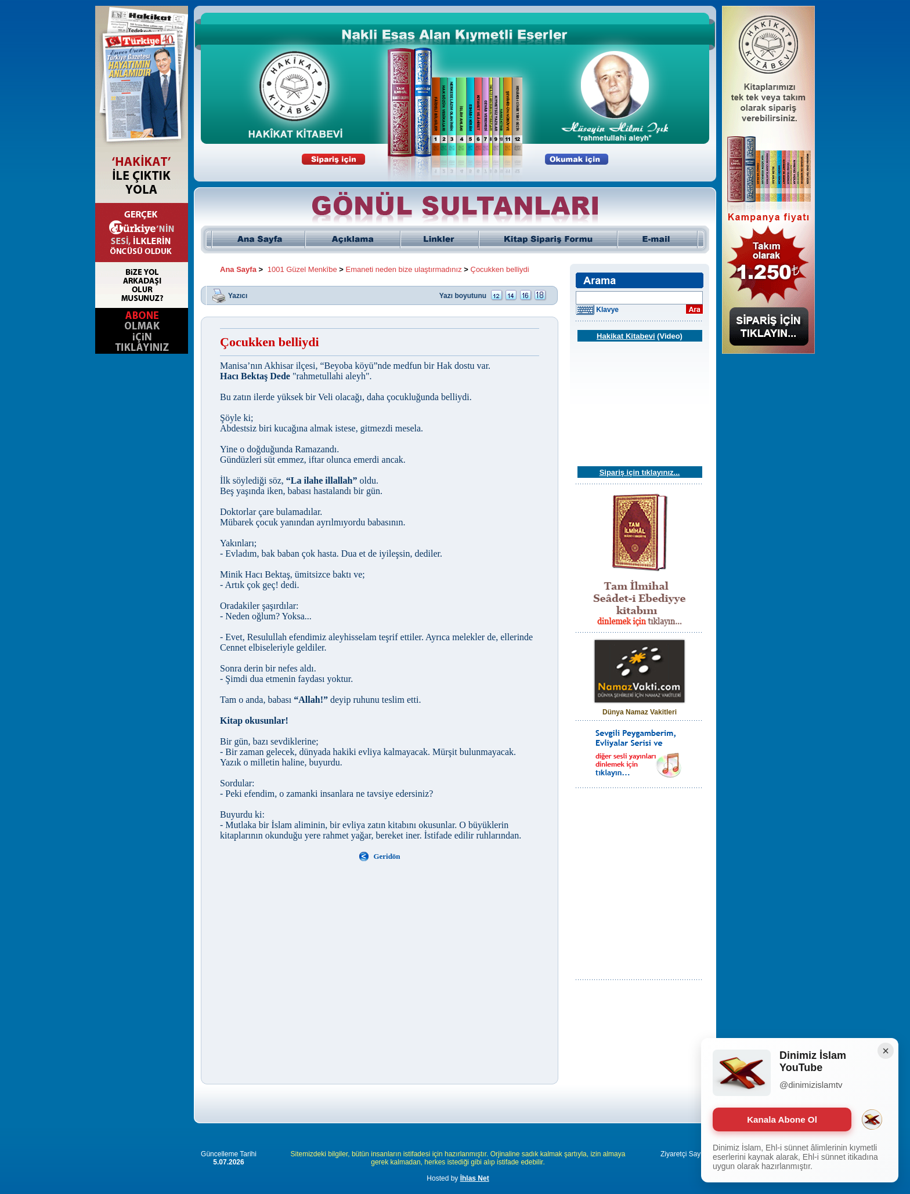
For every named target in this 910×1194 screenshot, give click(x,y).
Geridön (386, 856)
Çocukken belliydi (500, 269)
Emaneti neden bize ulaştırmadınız (404, 269)
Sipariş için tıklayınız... (640, 472)
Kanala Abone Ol (782, 1119)
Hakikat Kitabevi (626, 336)
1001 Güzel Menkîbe (302, 269)
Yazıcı (237, 295)
